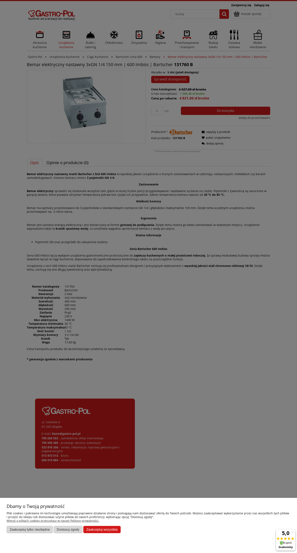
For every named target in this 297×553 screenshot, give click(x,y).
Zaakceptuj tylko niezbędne (30, 529)
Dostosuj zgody (68, 529)
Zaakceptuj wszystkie (102, 529)
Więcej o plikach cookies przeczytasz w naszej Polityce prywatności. (53, 521)
